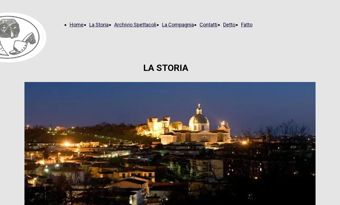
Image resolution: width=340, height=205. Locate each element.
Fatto (246, 25)
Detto (229, 25)
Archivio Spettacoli (135, 25)
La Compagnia (178, 25)
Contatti (208, 25)
